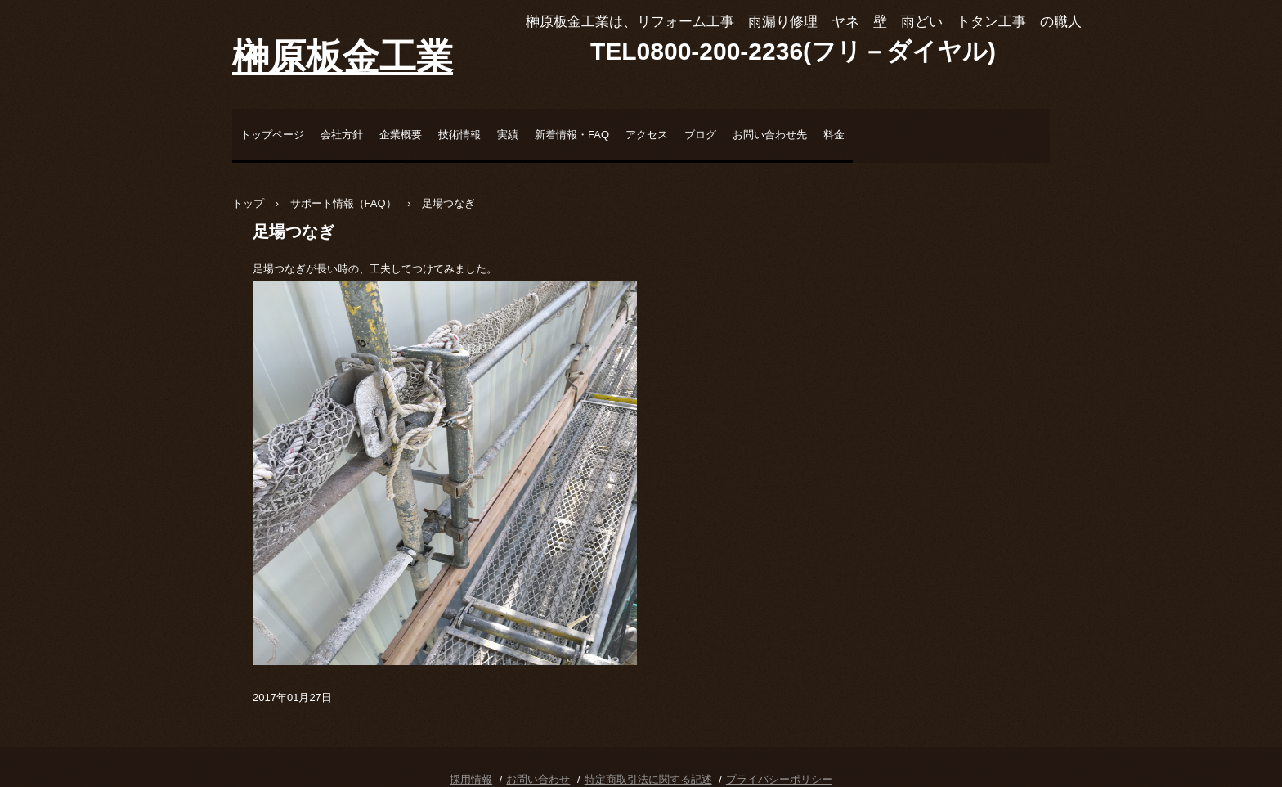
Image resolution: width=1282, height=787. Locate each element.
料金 (834, 134)
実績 (507, 134)
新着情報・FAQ (572, 134)
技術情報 (459, 134)
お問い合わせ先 (770, 134)
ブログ (700, 134)
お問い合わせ (538, 779)
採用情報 (471, 779)
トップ (248, 203)
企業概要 (400, 134)
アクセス (646, 134)
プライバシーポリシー (779, 779)
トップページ (272, 134)
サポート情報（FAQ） (343, 203)
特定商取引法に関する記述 (648, 779)
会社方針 (341, 134)
